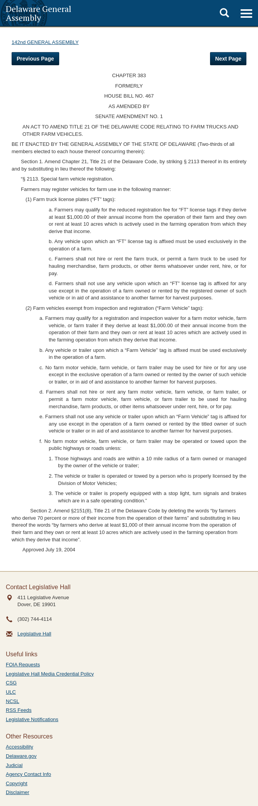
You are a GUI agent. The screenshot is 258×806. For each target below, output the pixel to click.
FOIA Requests (23, 664)
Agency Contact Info (28, 774)
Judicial (14, 765)
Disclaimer (17, 792)
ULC (11, 692)
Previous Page (35, 59)
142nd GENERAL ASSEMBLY (45, 42)
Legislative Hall (34, 634)
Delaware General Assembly (38, 13)
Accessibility (19, 747)
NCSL (12, 701)
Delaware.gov (21, 756)
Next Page (228, 59)
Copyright (16, 783)
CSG (11, 683)
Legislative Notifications (32, 719)
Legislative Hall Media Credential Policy (50, 674)
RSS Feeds (18, 710)
